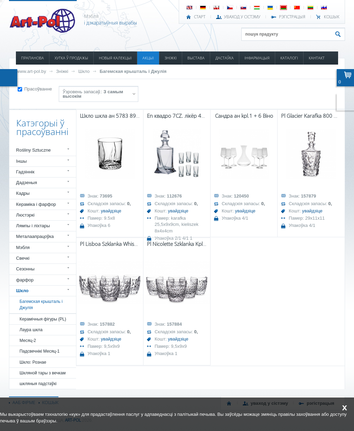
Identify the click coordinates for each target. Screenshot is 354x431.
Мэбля (23, 247)
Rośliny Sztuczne (33, 150)
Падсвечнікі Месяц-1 (40, 351)
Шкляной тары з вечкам (43, 373)
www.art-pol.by (31, 71)
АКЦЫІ (148, 57)
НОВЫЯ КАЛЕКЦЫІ (115, 57)
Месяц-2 (28, 340)
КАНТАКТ (317, 57)
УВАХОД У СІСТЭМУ (242, 17)
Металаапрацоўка (35, 236)
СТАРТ (199, 17)
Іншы (21, 161)
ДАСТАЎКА (224, 57)
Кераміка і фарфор (36, 204)
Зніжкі (62, 71)
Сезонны (25, 268)
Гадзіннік (25, 171)
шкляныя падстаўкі (38, 383)
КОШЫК (331, 17)
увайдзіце (111, 210)
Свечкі (22, 258)
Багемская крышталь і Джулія (133, 71)
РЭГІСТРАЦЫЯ (292, 17)
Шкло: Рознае (33, 362)
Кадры (23, 193)
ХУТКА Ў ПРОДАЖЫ (71, 57)
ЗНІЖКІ (171, 57)
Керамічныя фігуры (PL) (43, 319)
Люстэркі (25, 215)
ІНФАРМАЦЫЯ (257, 57)
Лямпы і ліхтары (33, 225)
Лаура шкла (31, 329)
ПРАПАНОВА (32, 57)
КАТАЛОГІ (289, 57)
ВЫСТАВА (196, 57)
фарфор (25, 279)
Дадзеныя (26, 182)
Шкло (84, 71)
